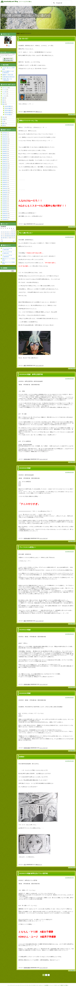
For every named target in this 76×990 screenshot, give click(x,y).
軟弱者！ (22, 757)
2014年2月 (4, 209)
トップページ (11, 985)
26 (5, 237)
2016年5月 (4, 153)
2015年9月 (4, 170)
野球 (3, 125)
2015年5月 (4, 178)
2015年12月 (4, 163)
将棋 (3, 102)
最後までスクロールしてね (28, 120)
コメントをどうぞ (39, 224)
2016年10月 (4, 143)
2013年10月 (4, 217)
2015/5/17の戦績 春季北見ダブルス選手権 (33, 873)
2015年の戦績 (27, 459)
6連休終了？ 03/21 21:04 (7, 74)
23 (14, 235)
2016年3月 (4, 157)
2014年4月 (4, 205)
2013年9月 (4, 219)
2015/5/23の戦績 (24, 468)
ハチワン (4, 93)
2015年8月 (4, 172)
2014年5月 (4, 203)
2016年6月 (4, 151)
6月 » (14, 241)
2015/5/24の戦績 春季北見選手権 (31, 374)
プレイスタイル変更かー (27, 547)
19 (5, 235)
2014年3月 (4, 207)
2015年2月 (4, 184)
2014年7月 (4, 198)
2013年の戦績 (8, 106)
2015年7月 (4, 174)
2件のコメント (39, 111)
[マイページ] (22, 1)
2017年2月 (4, 134)
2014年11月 (4, 190)
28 (9, 237)
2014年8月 (4, 196)
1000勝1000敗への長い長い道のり (26, 15)
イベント (51, 985)
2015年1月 (4, 186)
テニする (33, 985)
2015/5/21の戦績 (24, 630)
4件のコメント (39, 864)
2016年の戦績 (8, 112)
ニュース (24, 985)
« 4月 (2, 241)
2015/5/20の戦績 (24, 693)
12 (5, 233)
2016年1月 (4, 161)
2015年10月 (4, 167)
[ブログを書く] (28, 1)
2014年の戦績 (8, 108)
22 (12, 235)
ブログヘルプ (57, 985)
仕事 (3, 98)
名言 (3, 100)
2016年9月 (4, 145)
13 (7, 233)
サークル (4, 89)
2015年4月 (4, 180)
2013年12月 (4, 213)
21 (9, 235)
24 (1, 237)
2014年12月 (4, 188)
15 (12, 233)
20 (7, 235)
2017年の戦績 (8, 114)
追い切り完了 (23, 39)
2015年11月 (4, 165)
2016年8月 (4, 147)
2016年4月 (4, 155)
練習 (25, 111)
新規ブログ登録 (64, 985)
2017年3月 (4, 132)
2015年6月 (4, 176)
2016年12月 (4, 139)
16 (14, 233)
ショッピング (18, 985)
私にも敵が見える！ (26, 233)
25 (3, 237)
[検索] (61, 3)
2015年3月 (4, 182)
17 (1, 235)
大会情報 (46, 985)
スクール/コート (39, 985)
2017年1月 (4, 137)
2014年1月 (4, 211)
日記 (25, 224)
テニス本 (4, 91)
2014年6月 (4, 201)
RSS (9, 45)
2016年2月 (4, 159)
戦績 (3, 104)
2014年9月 (4, 194)
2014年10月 (4, 192)
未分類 (3, 119)
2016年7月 (4, 149)
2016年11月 (4, 141)
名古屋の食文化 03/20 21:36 (8, 76)
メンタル (4, 95)
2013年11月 (4, 215)
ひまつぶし (4, 87)
